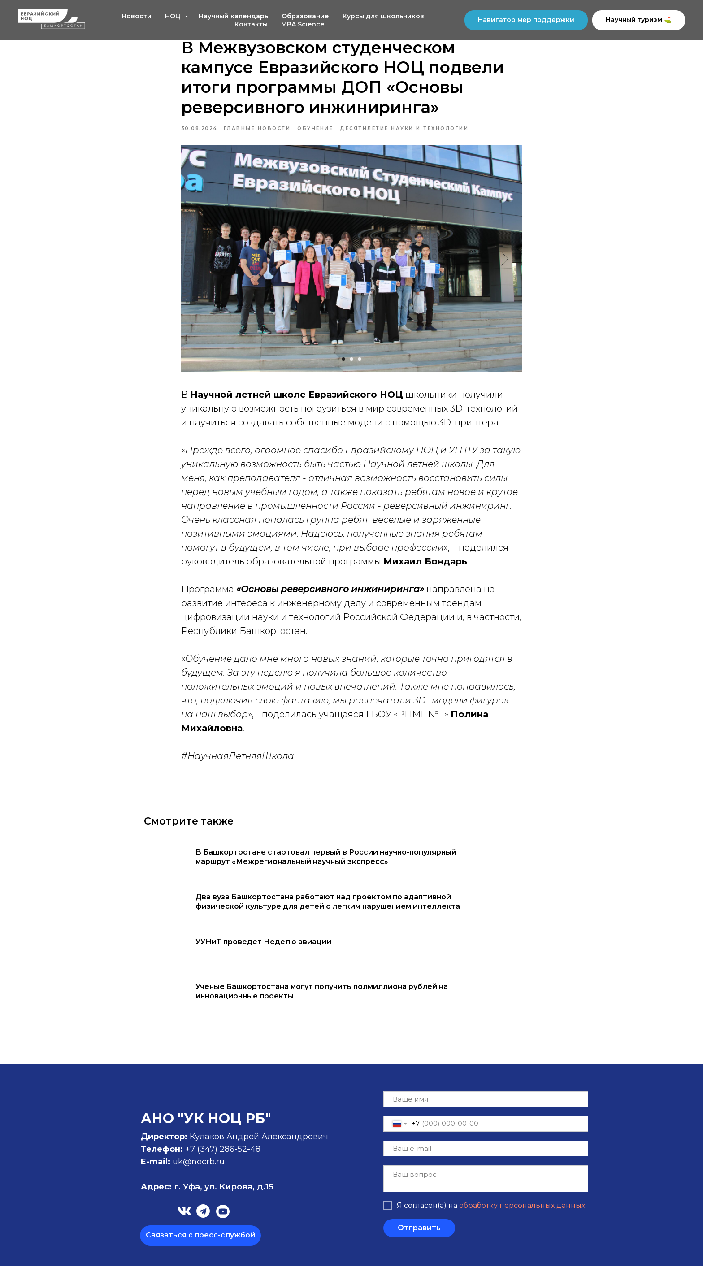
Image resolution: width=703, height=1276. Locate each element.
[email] (485, 1158)
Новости (137, 16)
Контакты (251, 24)
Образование (305, 16)
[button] (200, 1245)
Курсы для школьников (383, 16)
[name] (485, 1109)
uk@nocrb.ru (199, 1171)
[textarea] (485, 1188)
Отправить (419, 1238)
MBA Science (302, 24)
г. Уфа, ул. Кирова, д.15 (207, 1197)
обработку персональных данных (522, 1215)
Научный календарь (233, 16)
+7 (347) (202, 1159)
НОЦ (173, 16)
